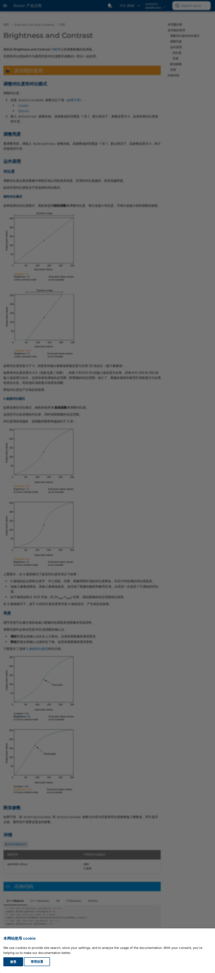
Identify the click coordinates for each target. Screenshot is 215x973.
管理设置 (37, 962)
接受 (13, 962)
